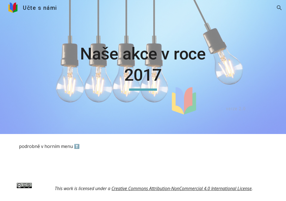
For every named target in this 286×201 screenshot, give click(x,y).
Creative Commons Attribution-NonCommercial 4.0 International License (181, 188)
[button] (279, 8)
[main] (143, 67)
